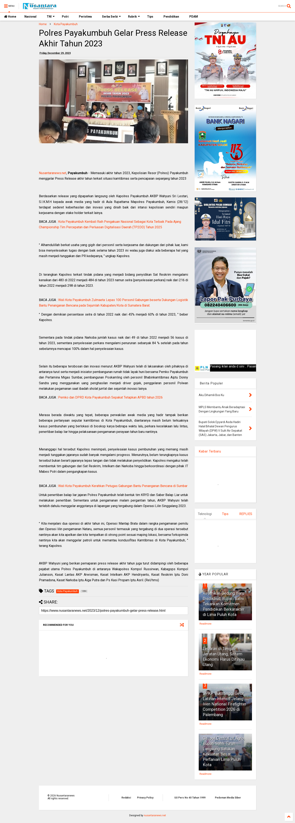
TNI (51, 16)
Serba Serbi (111, 16)
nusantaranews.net (155, 815)
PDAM (193, 16)
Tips (150, 16)
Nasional (30, 16)
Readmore (205, 623)
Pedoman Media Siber (228, 797)
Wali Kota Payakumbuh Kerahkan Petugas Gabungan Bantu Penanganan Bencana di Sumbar (122, 486)
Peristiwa (85, 16)
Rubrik (134, 16)
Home (10, 16)
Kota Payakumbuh (66, 24)
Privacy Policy (145, 797)
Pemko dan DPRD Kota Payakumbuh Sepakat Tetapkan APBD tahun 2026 (110, 397)
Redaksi (126, 797)
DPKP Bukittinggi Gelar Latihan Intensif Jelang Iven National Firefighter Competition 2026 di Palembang (224, 704)
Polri (65, 16)
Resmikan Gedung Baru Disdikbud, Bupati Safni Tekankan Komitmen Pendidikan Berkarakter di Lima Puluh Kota (224, 604)
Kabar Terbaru (210, 451)
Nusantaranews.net (52, 173)
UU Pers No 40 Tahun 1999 (189, 797)
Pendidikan (171, 16)
